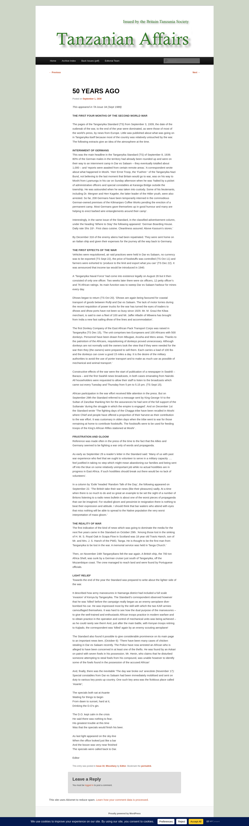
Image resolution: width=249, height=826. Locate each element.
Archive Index (69, 60)
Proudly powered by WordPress (124, 813)
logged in (89, 785)
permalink (146, 766)
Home (53, 60)
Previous (55, 72)
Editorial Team (112, 60)
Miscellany (111, 766)
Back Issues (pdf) (90, 60)
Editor (123, 766)
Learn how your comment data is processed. (122, 799)
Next (196, 72)
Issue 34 (100, 766)
